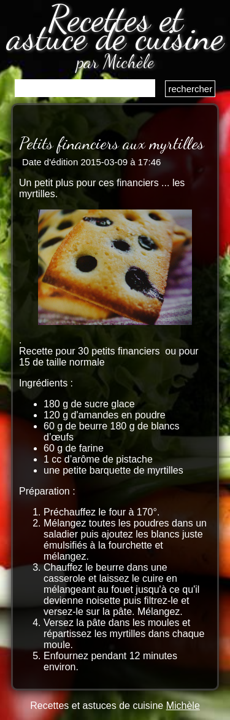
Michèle (183, 705)
